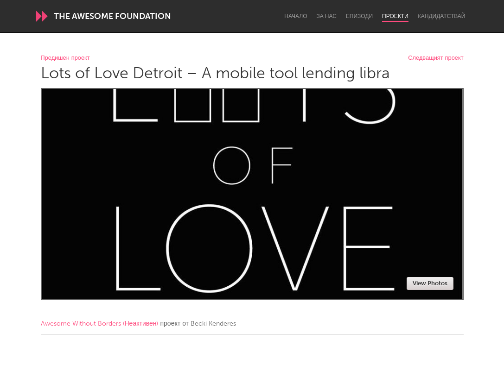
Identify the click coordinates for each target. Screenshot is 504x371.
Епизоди (359, 16)
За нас (327, 16)
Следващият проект (435, 58)
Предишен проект (65, 58)
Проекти (395, 16)
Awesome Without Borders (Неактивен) (100, 323)
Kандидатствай (442, 16)
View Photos (430, 283)
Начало (295, 16)
